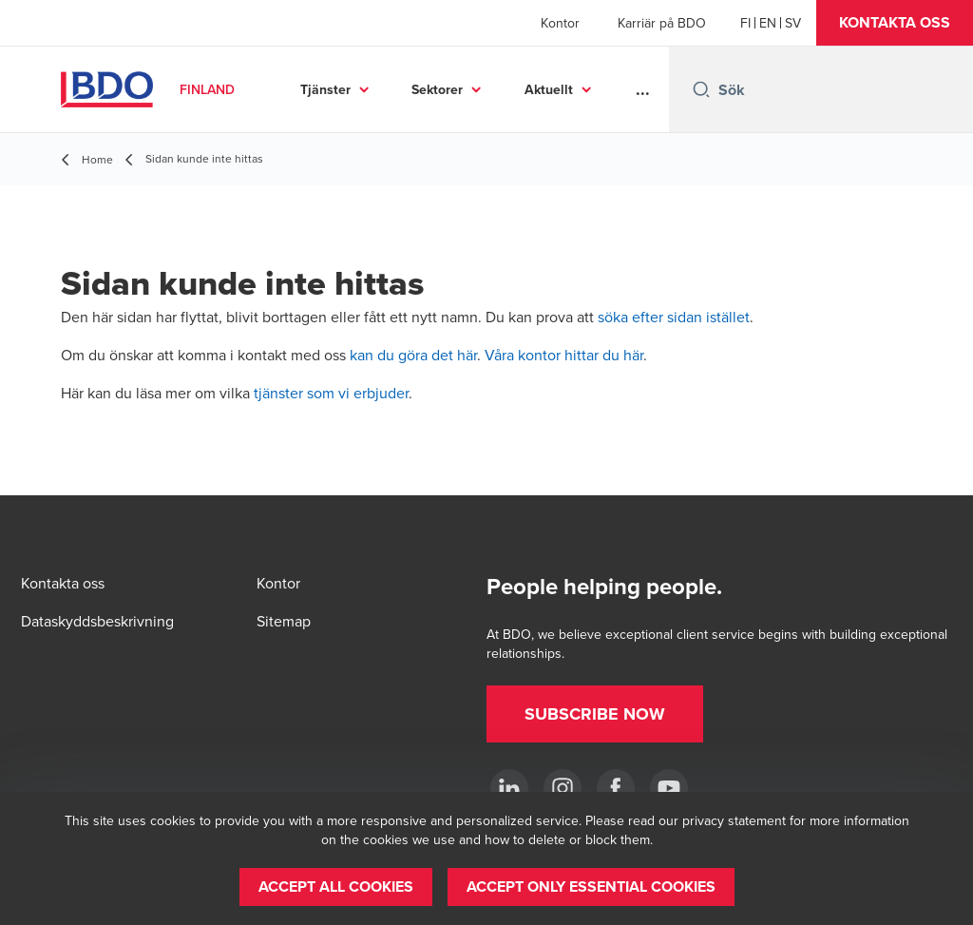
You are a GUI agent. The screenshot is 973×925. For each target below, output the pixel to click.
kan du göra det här (413, 354)
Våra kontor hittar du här (564, 354)
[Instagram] (562, 788)
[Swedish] (793, 23)
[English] (767, 23)
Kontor (560, 22)
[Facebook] (616, 788)
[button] (894, 23)
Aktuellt (549, 89)
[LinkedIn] (509, 788)
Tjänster (325, 89)
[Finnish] (745, 23)
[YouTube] (669, 788)
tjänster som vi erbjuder (331, 392)
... (643, 89)
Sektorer (437, 89)
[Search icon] (701, 89)
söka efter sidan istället (674, 316)
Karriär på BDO (662, 22)
